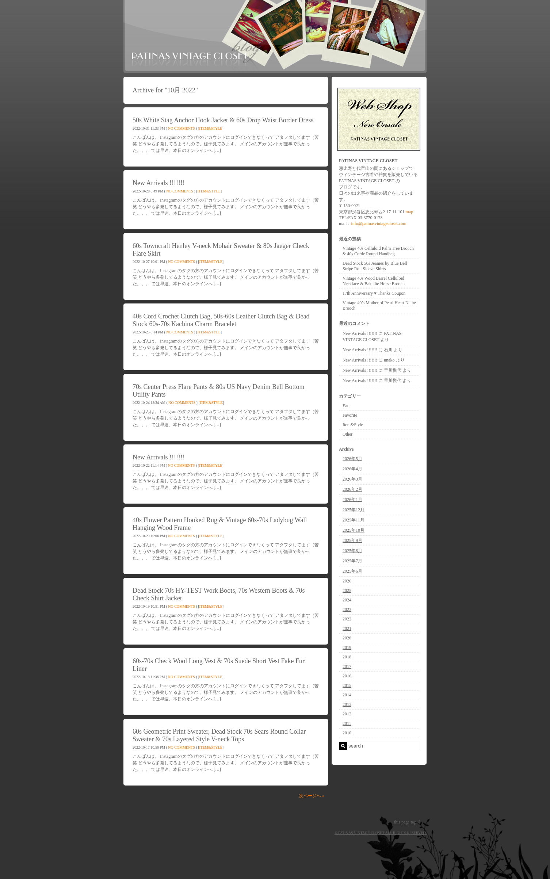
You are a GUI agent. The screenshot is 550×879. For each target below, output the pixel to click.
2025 (347, 590)
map (409, 211)
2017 (347, 666)
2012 (347, 713)
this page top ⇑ (407, 822)
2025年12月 (353, 509)
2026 (347, 581)
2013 (347, 704)
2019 (347, 647)
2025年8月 (352, 550)
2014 (347, 695)
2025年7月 (352, 560)
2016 (347, 676)
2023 (347, 609)
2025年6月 (352, 571)
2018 (347, 657)
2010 (347, 732)
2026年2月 (352, 489)
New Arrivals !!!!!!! (159, 183)
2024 (347, 600)
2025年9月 (352, 540)
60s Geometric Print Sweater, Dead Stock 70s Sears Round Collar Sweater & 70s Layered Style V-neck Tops (219, 735)
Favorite (350, 415)
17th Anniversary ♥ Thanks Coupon (374, 293)
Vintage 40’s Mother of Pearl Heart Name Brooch (379, 305)
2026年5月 (352, 458)
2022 (347, 619)
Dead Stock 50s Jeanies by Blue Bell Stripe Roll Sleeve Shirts (375, 266)
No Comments (181, 128)
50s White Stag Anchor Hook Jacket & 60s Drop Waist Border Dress (223, 120)
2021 (347, 628)
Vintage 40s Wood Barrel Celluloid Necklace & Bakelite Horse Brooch (374, 281)
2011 (347, 723)
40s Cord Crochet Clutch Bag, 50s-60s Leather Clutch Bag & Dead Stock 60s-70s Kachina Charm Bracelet (221, 320)
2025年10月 (353, 530)
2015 (347, 685)
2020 (347, 638)
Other (347, 434)
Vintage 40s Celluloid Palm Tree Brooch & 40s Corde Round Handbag (378, 251)
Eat (345, 405)
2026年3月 (352, 479)
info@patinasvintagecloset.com (378, 223)
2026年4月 (352, 468)
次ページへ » (311, 795)
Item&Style (210, 128)
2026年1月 (352, 499)
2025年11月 (353, 520)
